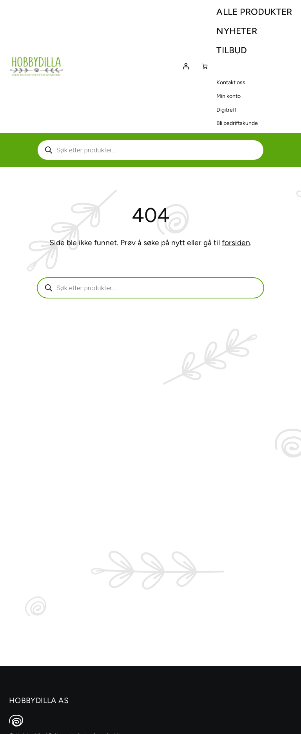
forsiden (236, 242)
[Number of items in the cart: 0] (205, 66)
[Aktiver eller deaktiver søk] (150, 150)
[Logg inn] (185, 66)
